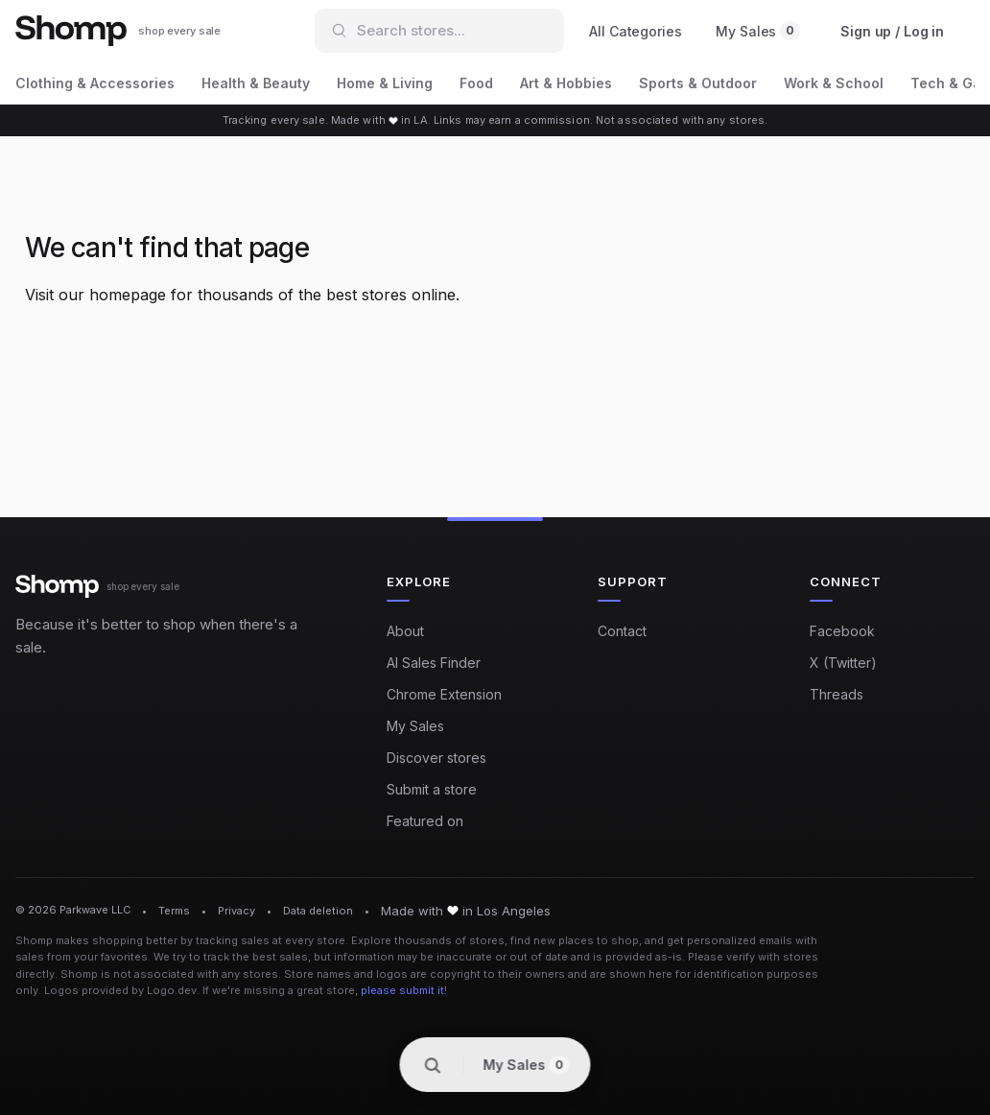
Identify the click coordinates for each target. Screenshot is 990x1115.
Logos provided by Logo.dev (120, 990)
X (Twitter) (843, 662)
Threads (836, 694)
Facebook (842, 631)
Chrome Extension (444, 694)
